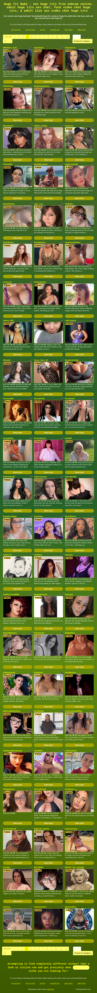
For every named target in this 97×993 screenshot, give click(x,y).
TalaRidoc (69, 204)
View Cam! (17, 82)
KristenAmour (40, 438)
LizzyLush (7, 282)
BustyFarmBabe (10, 516)
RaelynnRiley (70, 907)
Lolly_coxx (38, 204)
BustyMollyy (8, 438)
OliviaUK (6, 360)
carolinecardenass (72, 242)
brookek (6, 867)
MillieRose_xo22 (10, 48)
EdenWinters (8, 242)
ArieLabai (69, 594)
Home (76, 37)
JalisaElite (38, 751)
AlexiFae (6, 907)
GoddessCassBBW (11, 594)
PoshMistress (70, 673)
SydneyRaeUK (40, 789)
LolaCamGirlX (71, 751)
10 (57, 37)
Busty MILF (69, 30)
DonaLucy (69, 126)
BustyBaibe (39, 711)
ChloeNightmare (10, 633)
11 (62, 37)
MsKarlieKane (9, 204)
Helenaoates (39, 633)
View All (8, 37)
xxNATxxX (7, 555)
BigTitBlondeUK (40, 164)
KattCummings (40, 477)
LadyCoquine (70, 320)
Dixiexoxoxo (70, 48)
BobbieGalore (9, 789)
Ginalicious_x (70, 789)
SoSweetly (38, 673)
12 (67, 37)
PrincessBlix (8, 399)
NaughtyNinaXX (40, 594)
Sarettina (68, 86)
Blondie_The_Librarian (74, 867)
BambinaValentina (41, 86)
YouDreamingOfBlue (73, 711)
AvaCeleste (38, 48)
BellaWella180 (9, 477)
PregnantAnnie (71, 829)
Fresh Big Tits (54, 30)
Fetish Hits (50, 989)
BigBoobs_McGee (41, 829)
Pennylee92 (70, 399)
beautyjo (37, 320)
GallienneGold (9, 673)
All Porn (42, 30)
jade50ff (68, 438)
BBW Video (82, 30)
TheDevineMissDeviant (12, 751)
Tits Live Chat (30, 30)
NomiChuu (38, 516)
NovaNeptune (39, 242)
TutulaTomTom (40, 907)
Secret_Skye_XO (41, 360)
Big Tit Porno (15, 30)
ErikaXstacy (8, 86)
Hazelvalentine (40, 282)
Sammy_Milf (8, 320)
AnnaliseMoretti (9, 829)
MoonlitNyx (38, 867)
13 (6, 41)
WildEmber (69, 282)
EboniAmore (8, 126)
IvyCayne (69, 555)
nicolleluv (38, 555)
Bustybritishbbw (72, 360)
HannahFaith (39, 399)
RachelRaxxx (70, 516)
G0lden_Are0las (40, 126)
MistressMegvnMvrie (11, 711)
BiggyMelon (70, 633)
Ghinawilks (7, 164)
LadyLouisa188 (71, 164)
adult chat (81, 967)
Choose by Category (82, 41)
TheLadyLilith (70, 477)
